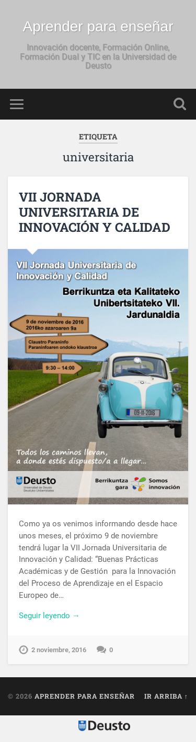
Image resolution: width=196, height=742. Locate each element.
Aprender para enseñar (98, 26)
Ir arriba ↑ (166, 696)
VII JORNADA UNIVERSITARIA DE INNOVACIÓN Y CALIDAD (94, 212)
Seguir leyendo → (49, 615)
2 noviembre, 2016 (58, 650)
